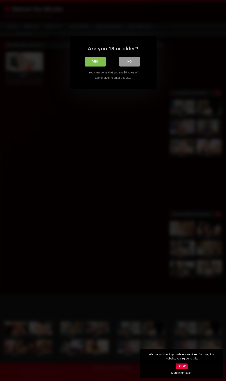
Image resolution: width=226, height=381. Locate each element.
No (130, 61)
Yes (95, 61)
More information (181, 372)
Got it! (182, 366)
